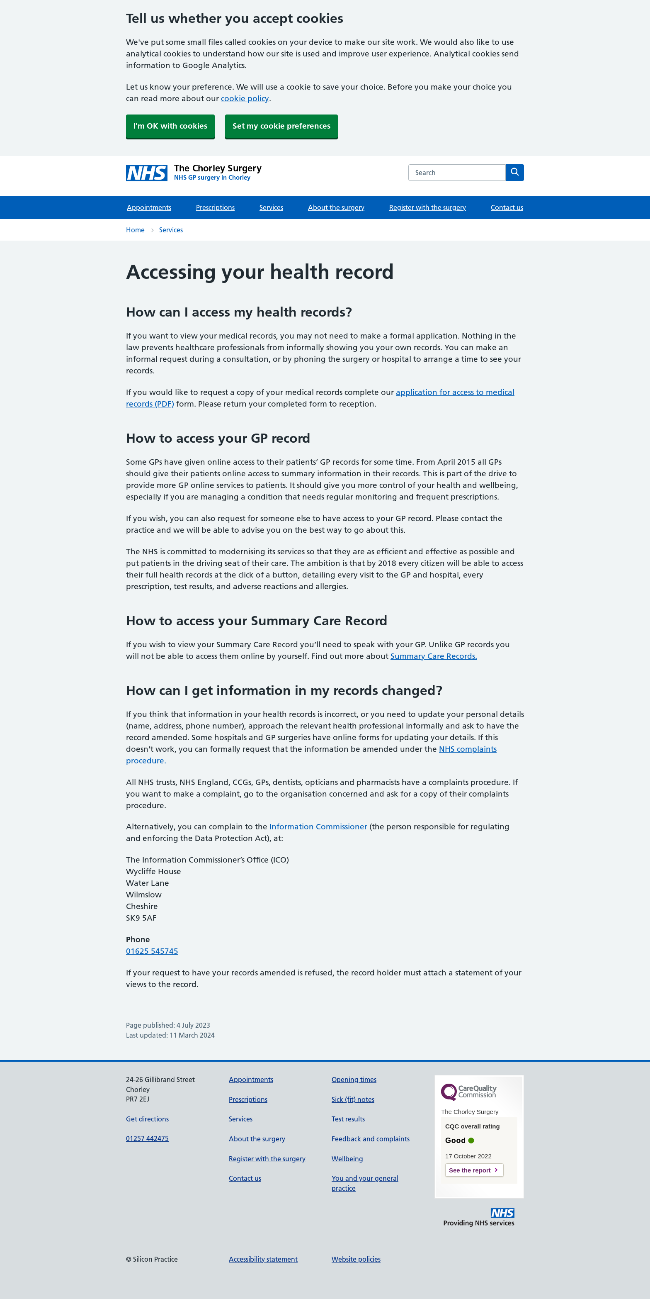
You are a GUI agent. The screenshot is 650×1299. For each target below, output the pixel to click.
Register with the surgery (427, 207)
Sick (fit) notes (353, 1099)
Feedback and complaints (371, 1139)
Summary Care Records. (433, 656)
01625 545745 (152, 951)
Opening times (354, 1079)
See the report (470, 1170)
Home (135, 230)
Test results (348, 1119)
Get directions (147, 1119)
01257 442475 (147, 1138)
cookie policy (245, 98)
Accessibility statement (263, 1259)
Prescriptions (215, 207)
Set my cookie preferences (281, 126)
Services (271, 207)
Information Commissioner (318, 826)
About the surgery (336, 207)
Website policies (356, 1259)
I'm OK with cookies (170, 126)
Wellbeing (347, 1159)
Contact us (507, 207)
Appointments (149, 207)
